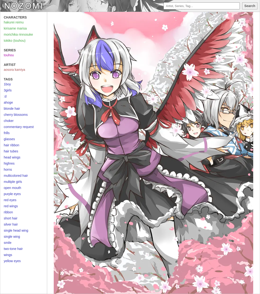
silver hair (11, 224)
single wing (12, 236)
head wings (12, 157)
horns (8, 169)
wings (8, 255)
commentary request (19, 127)
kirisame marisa (15, 28)
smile (7, 243)
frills (7, 133)
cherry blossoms (16, 115)
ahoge (8, 102)
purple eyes (12, 194)
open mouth (12, 188)
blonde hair (12, 108)
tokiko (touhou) (15, 40)
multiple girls (13, 182)
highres (9, 163)
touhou (9, 55)
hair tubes (11, 151)
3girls (7, 90)
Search (249, 6)
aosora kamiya (14, 70)
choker (9, 121)
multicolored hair (16, 175)
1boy (7, 84)
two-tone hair (13, 249)
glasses (9, 139)
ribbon (8, 212)
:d (5, 96)
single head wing (16, 230)
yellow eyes (12, 261)
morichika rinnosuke (18, 34)
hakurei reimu (14, 22)
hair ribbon (11, 145)
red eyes (10, 200)
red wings (11, 206)
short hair (10, 218)
